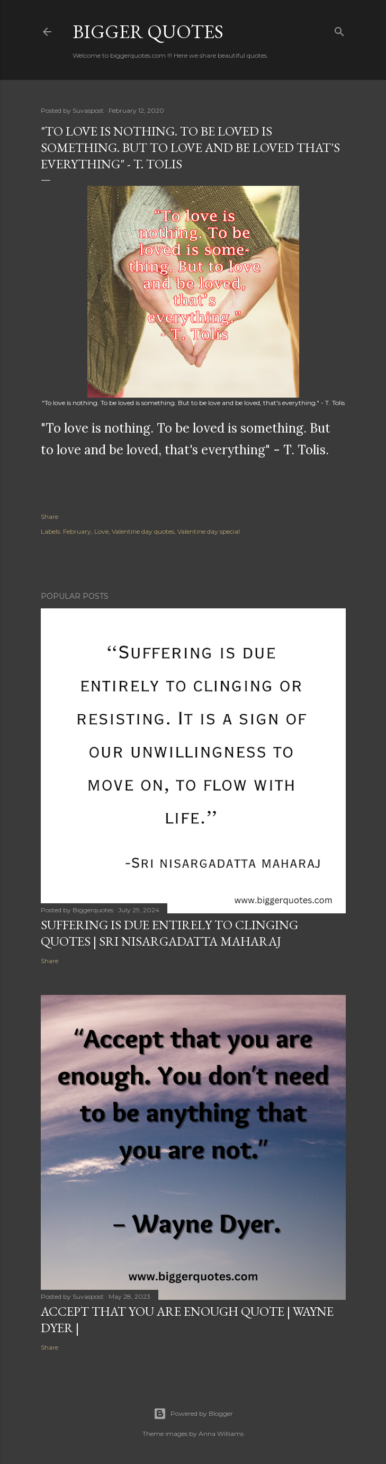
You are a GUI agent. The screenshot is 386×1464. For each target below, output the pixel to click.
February (77, 531)
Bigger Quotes (148, 31)
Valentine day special (208, 531)
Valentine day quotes (143, 531)
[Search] (339, 29)
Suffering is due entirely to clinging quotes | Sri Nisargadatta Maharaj (169, 933)
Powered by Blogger (193, 1413)
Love (101, 531)
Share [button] (49, 516)
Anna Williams (221, 1434)
